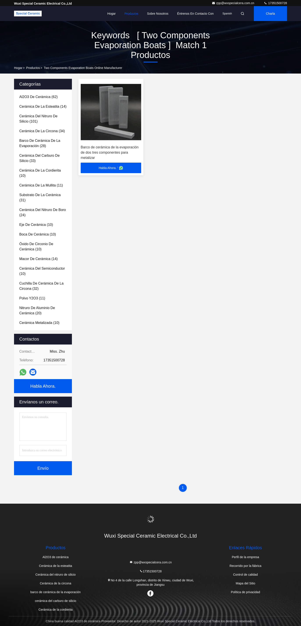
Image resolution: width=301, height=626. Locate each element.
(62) (38, 97)
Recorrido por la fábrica (246, 566)
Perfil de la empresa (245, 557)
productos (33, 68)
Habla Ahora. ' (111, 168)
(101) (38, 118)
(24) (42, 212)
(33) (39, 158)
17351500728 (275, 3)
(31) (40, 197)
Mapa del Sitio (245, 583)
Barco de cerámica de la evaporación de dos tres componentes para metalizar (110, 152)
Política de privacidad (245, 592)
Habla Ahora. (43, 386)
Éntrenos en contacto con (195, 13)
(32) (41, 285)
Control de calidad (245, 574)
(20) (37, 310)
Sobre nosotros (157, 13)
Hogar (111, 13)
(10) (40, 173)
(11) (41, 185)
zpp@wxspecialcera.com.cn (233, 3)
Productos (131, 13)
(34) (42, 131)
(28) (39, 143)
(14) (42, 106)
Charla (270, 13)
